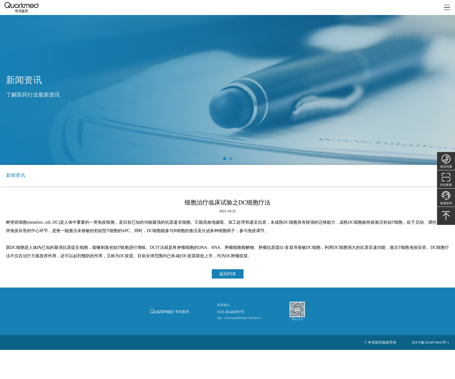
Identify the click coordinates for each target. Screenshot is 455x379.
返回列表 (227, 274)
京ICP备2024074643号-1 (430, 342)
